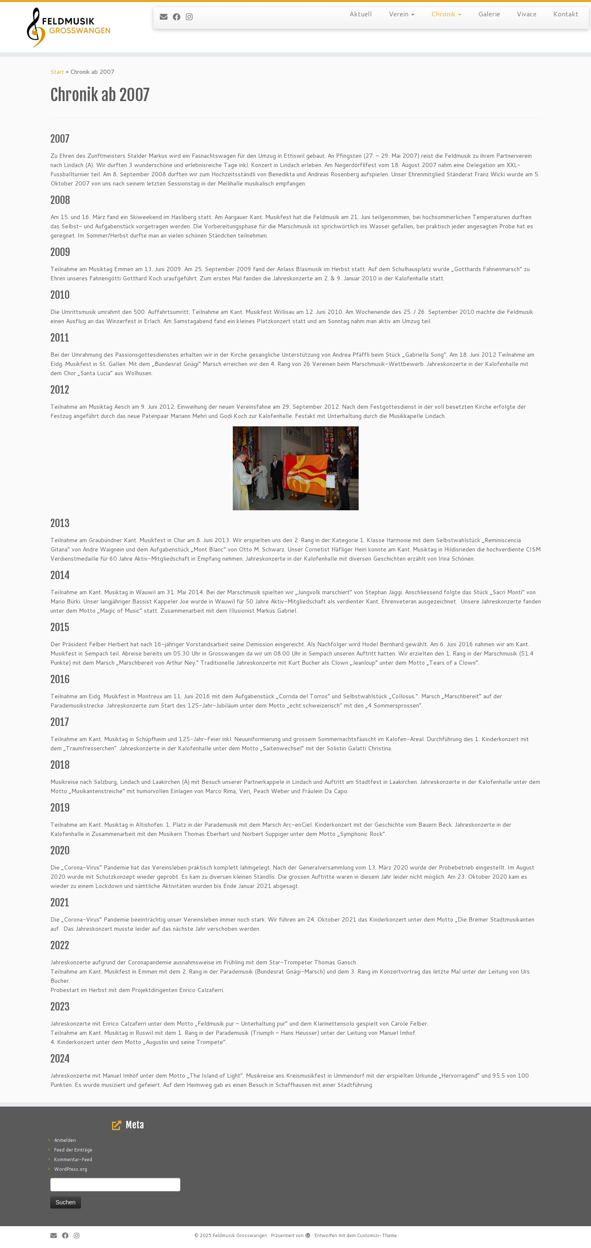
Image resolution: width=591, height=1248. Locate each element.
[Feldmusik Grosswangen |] (68, 27)
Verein (401, 13)
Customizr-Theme (377, 1235)
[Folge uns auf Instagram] (192, 16)
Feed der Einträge (73, 1149)
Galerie (489, 13)
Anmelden (65, 1140)
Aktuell (360, 13)
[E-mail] (166, 16)
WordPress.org (70, 1169)
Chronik (446, 13)
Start (57, 72)
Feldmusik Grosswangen (240, 1235)
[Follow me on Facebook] (179, 16)
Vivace (526, 13)
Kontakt (565, 13)
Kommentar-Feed (73, 1159)
